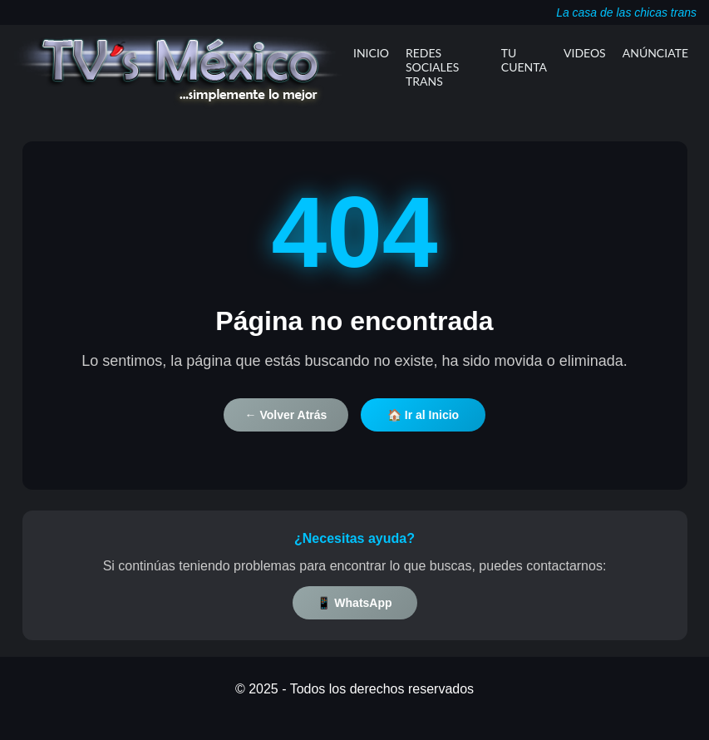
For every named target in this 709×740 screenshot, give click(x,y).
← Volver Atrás (286, 415)
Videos (585, 53)
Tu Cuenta (524, 60)
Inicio (371, 53)
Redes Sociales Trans (432, 67)
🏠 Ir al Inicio (423, 415)
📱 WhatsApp (354, 602)
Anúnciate (655, 53)
